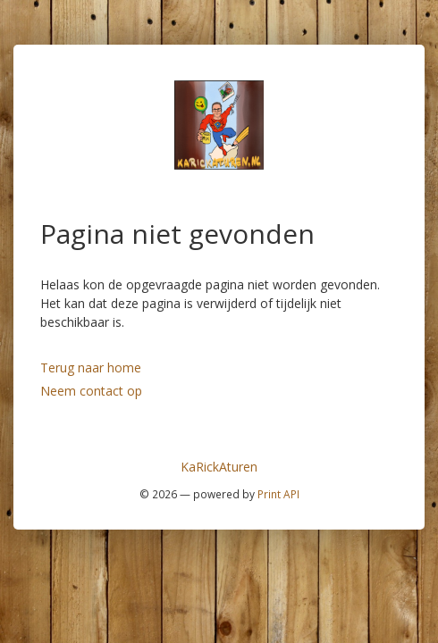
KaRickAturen (219, 466)
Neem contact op (91, 390)
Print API (278, 494)
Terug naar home (90, 367)
